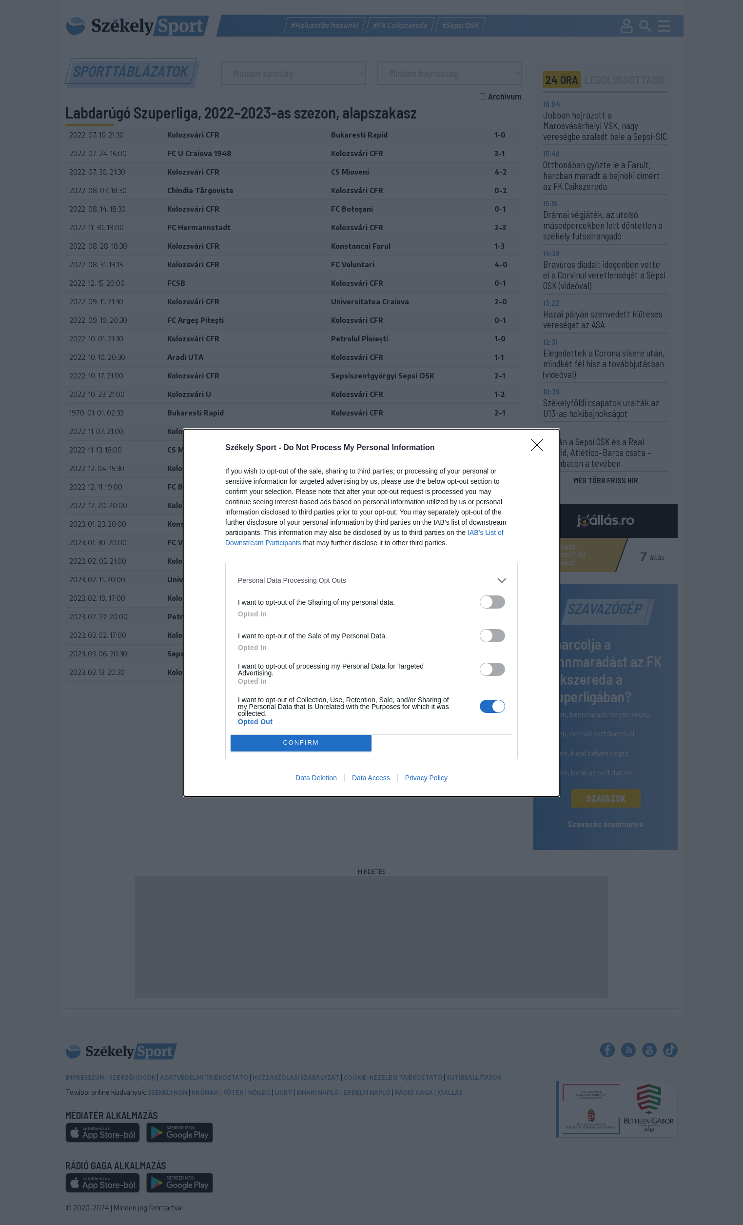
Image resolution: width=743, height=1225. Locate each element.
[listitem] (371, 580)
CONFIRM (301, 743)
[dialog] (371, 612)
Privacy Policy (426, 778)
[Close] (540, 448)
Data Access (371, 778)
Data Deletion (316, 778)
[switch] (492, 602)
